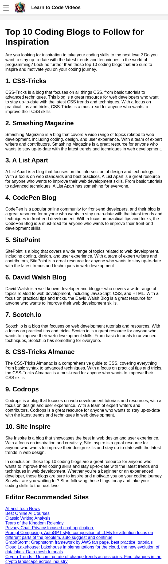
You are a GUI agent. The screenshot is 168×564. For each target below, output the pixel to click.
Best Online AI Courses (27, 513)
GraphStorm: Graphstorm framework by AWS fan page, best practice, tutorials (79, 542)
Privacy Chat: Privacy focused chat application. (49, 528)
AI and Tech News (22, 508)
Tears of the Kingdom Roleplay (34, 523)
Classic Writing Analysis (27, 518)
